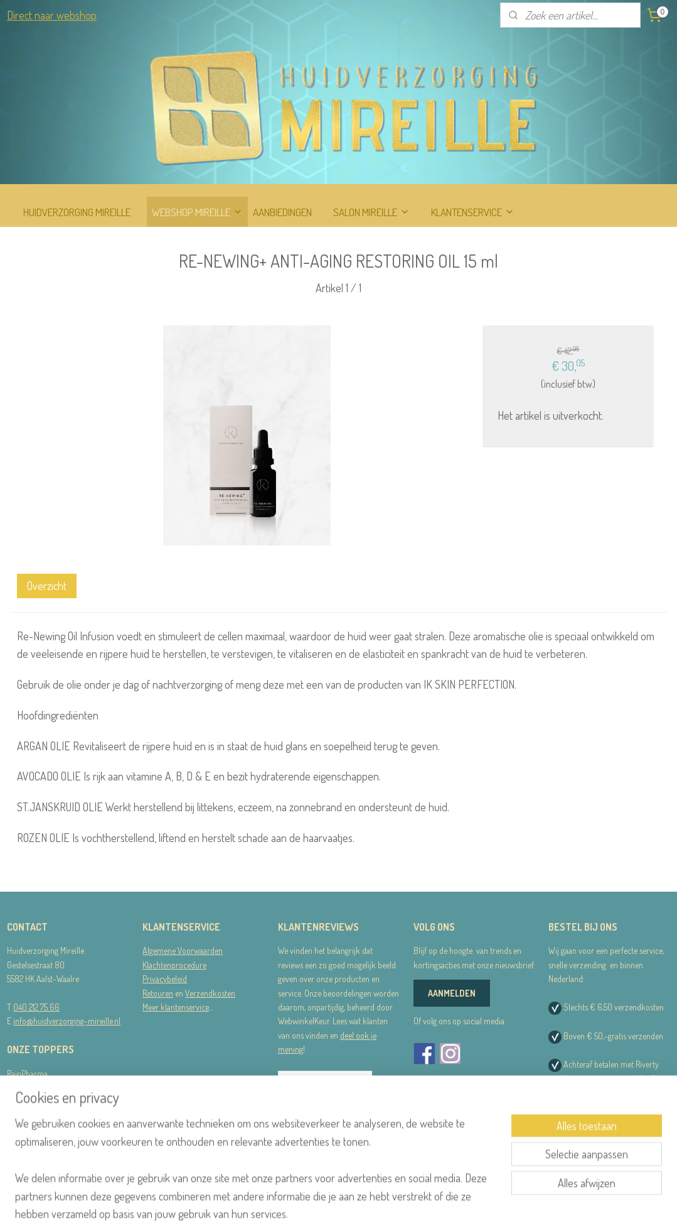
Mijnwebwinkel (457, 1207)
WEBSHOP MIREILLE (197, 212)
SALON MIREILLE (371, 212)
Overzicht (47, 586)
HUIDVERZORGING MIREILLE (77, 212)
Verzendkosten (210, 993)
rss (337, 1207)
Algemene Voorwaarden (182, 950)
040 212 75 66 (36, 1007)
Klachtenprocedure (174, 965)
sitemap (318, 1207)
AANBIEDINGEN (282, 212)
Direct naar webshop (52, 15)
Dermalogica (28, 1087)
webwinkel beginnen (373, 1207)
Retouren (157, 993)
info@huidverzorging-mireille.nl (66, 1020)
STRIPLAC (24, 1101)
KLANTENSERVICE (472, 212)
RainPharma (27, 1073)
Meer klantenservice (175, 1007)
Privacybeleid (164, 978)
